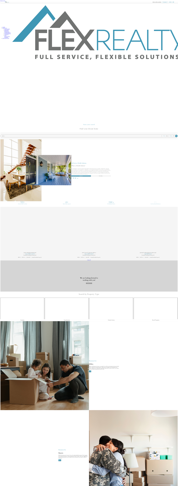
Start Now (90, 371)
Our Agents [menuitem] (7, 29)
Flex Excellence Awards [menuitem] (7, 36)
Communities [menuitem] (7, 32)
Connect (165, 2)
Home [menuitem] (3, 27)
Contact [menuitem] (6, 34)
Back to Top (2, 0)
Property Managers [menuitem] (6, 31)
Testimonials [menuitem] (7, 33)
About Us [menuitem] (4, 28)
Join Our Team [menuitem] (5, 38)
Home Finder (60, 460)
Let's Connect (89, 283)
